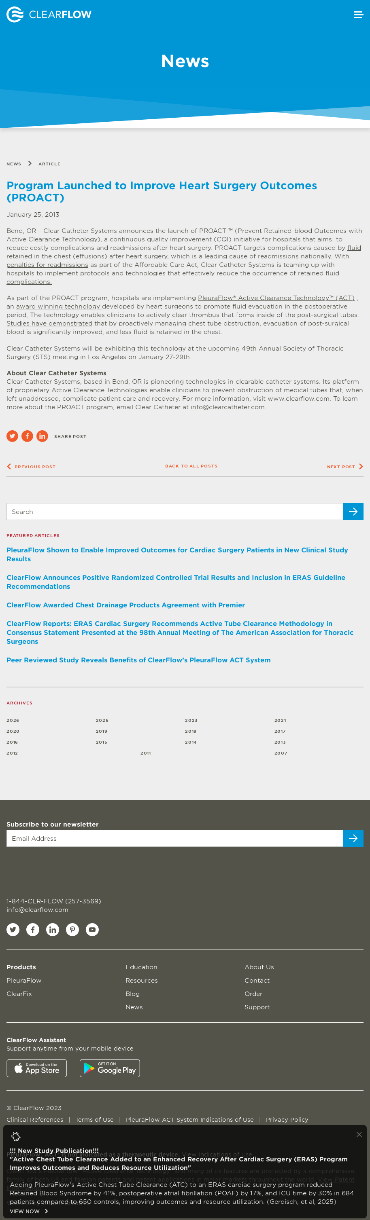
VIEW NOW (29, 1214)
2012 (12, 753)
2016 (12, 742)
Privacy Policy (287, 1119)
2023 (191, 720)
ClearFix (19, 993)
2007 (281, 753)
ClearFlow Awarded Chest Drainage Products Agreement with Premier (125, 604)
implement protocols (77, 273)
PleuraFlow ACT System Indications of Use (191, 1119)
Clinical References (35, 1119)
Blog (132, 993)
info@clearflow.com (37, 909)
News (13, 163)
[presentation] (55, 867)
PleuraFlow (24, 980)
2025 (102, 720)
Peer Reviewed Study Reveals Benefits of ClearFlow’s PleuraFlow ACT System (138, 659)
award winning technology (59, 306)
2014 (191, 742)
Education (141, 967)
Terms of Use (95, 1119)
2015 (102, 742)
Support (257, 1007)
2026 (12, 720)
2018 (191, 731)
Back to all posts (191, 465)
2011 (145, 753)
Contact (257, 980)
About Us (259, 967)
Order (253, 993)
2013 (280, 742)
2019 (102, 731)
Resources (141, 980)
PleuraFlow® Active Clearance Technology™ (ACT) (276, 297)
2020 (13, 731)
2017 (280, 731)
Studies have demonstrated (49, 323)
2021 (280, 720)
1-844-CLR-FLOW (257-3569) (53, 901)
